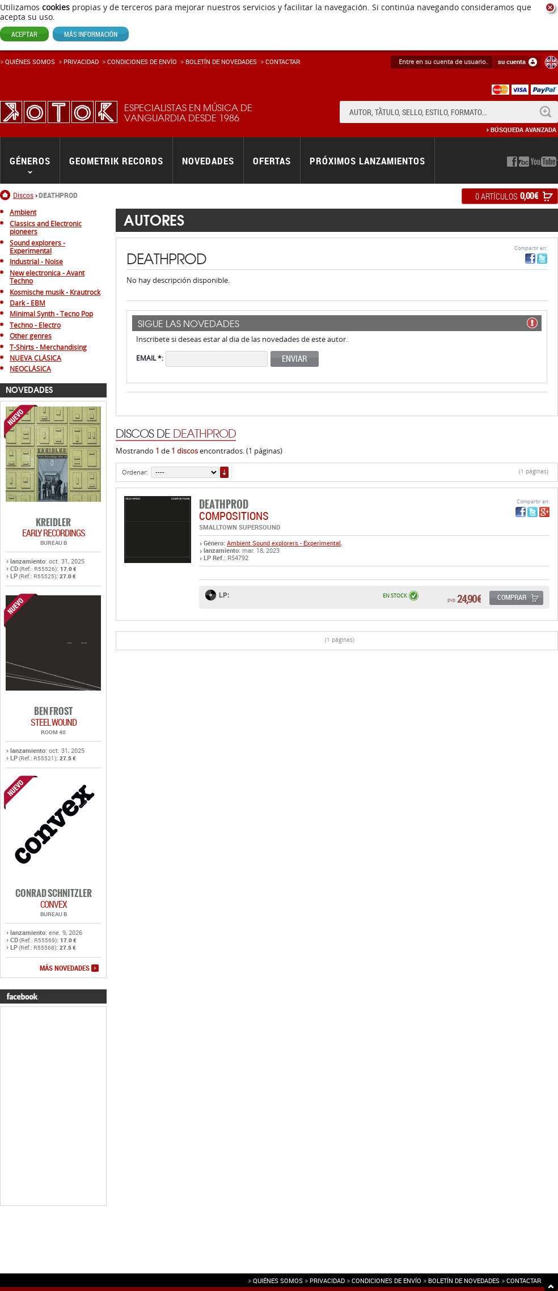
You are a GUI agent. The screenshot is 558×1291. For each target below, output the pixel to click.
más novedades (65, 968)
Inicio (6, 195)
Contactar (282, 61)
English (551, 62)
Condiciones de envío (386, 1280)
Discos (23, 195)
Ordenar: (135, 472)
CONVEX (53, 904)
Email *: (149, 357)
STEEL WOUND (54, 722)
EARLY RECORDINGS (53, 532)
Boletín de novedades (221, 61)
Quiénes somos (30, 61)
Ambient (239, 543)
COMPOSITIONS (234, 515)
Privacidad (81, 61)
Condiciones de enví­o (142, 61)
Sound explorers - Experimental (296, 543)
